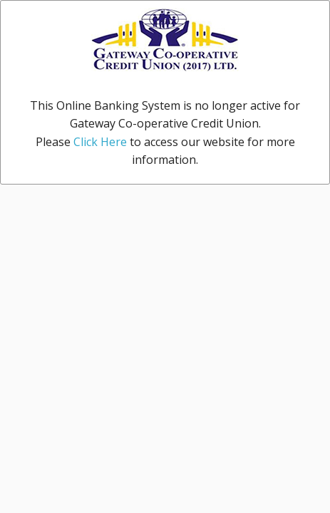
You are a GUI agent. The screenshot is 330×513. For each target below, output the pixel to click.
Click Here (100, 142)
